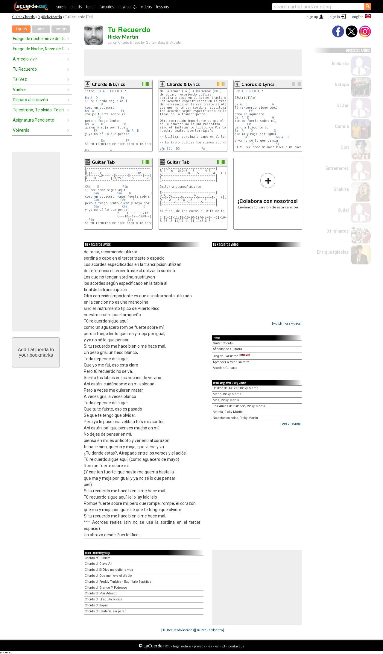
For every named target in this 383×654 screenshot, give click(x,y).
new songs (127, 7)
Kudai (343, 210)
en (217, 646)
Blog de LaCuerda (231, 356)
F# (117, 91)
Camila (342, 126)
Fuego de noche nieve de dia (39, 38)
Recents (60, 29)
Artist (41, 29)
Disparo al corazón (30, 99)
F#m (125, 187)
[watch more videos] (287, 323)
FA (204, 149)
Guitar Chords (23, 16)
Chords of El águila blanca (103, 599)
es (210, 646)
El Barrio (340, 63)
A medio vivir (25, 59)
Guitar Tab (103, 162)
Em (111, 91)
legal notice (182, 646)
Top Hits (21, 29)
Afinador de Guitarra (227, 349)
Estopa (342, 84)
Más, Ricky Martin (226, 400)
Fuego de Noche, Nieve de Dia (40, 48)
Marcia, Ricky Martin (228, 412)
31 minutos (338, 231)
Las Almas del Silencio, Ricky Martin (239, 406)
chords (76, 7)
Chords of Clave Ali (98, 564)
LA (167, 91)
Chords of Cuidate (97, 558)
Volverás (21, 130)
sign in (335, 16)
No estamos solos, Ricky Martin (235, 418)
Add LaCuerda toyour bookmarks (36, 352)
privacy (199, 646)
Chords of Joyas (96, 605)
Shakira (341, 189)
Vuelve (19, 89)
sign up (312, 16)
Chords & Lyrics (108, 84)
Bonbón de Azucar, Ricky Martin (235, 388)
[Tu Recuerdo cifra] (209, 630)
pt (223, 646)
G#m (96, 193)
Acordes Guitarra (225, 368)
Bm (99, 91)
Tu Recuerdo (25, 69)
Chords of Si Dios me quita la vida (109, 570)
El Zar (343, 105)
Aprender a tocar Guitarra (231, 362)
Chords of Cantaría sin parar (105, 611)
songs (61, 7)
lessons (162, 7)
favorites (106, 7)
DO (198, 91)
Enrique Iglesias (333, 252)
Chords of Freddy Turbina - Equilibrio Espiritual (118, 582)
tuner (90, 7)
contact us (236, 646)
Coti (345, 147)
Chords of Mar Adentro (101, 593)
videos (146, 7)
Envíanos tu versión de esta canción (268, 191)
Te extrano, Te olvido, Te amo (40, 110)
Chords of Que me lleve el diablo (108, 576)
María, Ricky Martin (227, 394)
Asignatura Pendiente (33, 120)
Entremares (337, 168)
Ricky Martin (52, 16)
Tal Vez (20, 79)
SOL (170, 149)
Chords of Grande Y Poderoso (106, 588)
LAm (162, 149)
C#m (87, 187)
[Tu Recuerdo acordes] (178, 630)
